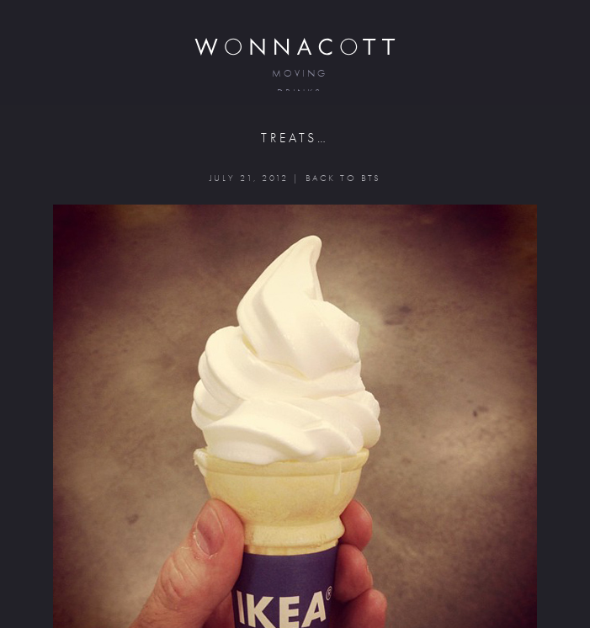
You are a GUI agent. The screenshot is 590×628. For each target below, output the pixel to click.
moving (299, 73)
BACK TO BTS (343, 178)
